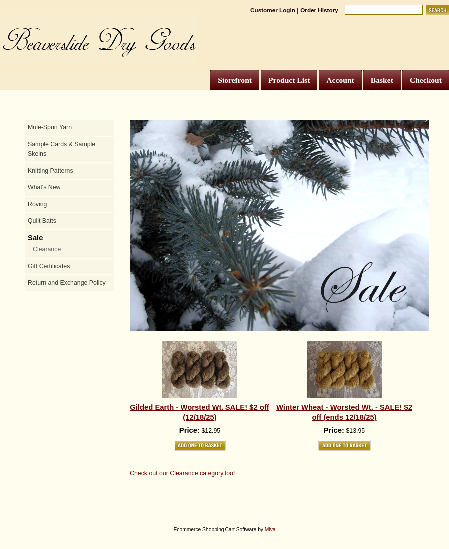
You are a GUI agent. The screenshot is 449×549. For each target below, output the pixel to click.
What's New (44, 187)
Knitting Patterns (50, 170)
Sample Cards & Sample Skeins (61, 149)
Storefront (235, 80)
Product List (289, 80)
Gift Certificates (49, 266)
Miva (270, 529)
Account (340, 80)
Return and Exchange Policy (67, 282)
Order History (319, 10)
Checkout (426, 80)
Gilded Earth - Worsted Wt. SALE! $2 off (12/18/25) (199, 412)
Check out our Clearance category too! (182, 473)
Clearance (47, 249)
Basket (382, 80)
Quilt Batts (42, 220)
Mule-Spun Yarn (50, 127)
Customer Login (272, 10)
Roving (37, 204)
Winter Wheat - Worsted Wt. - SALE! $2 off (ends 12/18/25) (344, 412)
